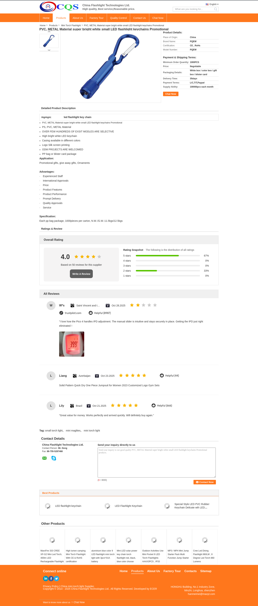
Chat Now (157, 18)
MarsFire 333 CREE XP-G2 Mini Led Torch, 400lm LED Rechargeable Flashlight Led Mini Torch (52, 557)
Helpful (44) (172, 375)
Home (46, 18)
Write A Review (81, 274)
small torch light (54, 430)
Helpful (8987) (102, 313)
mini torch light (92, 430)
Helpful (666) (164, 405)
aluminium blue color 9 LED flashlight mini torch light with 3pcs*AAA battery (102, 556)
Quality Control (118, 18)
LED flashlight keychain (68, 505)
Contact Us (139, 18)
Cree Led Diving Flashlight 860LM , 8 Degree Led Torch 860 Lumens (203, 556)
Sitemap (205, 571)
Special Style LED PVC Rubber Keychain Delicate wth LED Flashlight (192, 507)
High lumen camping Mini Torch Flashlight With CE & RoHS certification (75, 556)
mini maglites (73, 430)
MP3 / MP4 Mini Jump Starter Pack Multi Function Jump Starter (178, 554)
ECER (153, 588)
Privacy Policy (51, 586)
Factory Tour (97, 18)
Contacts (190, 571)
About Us (78, 18)
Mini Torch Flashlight (71, 25)
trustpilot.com (73, 313)
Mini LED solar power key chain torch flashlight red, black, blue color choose (127, 556)
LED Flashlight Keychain (128, 505)
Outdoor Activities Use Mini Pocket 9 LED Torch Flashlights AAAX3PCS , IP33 (152, 556)
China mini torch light (72, 586)
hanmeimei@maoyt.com (201, 594)
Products (61, 18)
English (213, 4)
